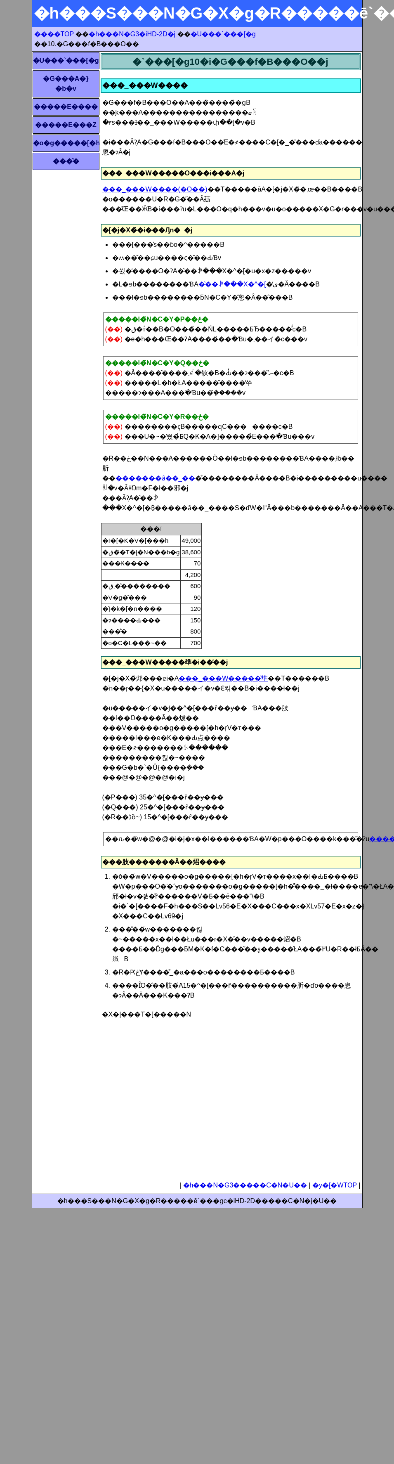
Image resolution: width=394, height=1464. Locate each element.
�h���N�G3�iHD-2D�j (132, 34)
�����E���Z (65, 124)
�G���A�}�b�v (65, 83)
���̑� (66, 161)
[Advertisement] (177, 1096)
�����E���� (66, 106)
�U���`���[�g (223, 34)
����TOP (54, 34)
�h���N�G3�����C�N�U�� (245, 1185)
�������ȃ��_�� (156, 478)
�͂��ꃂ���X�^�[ (232, 284)
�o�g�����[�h (66, 143)
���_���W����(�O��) (155, 189)
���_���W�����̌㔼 (223, 678)
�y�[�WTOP (334, 1185)
